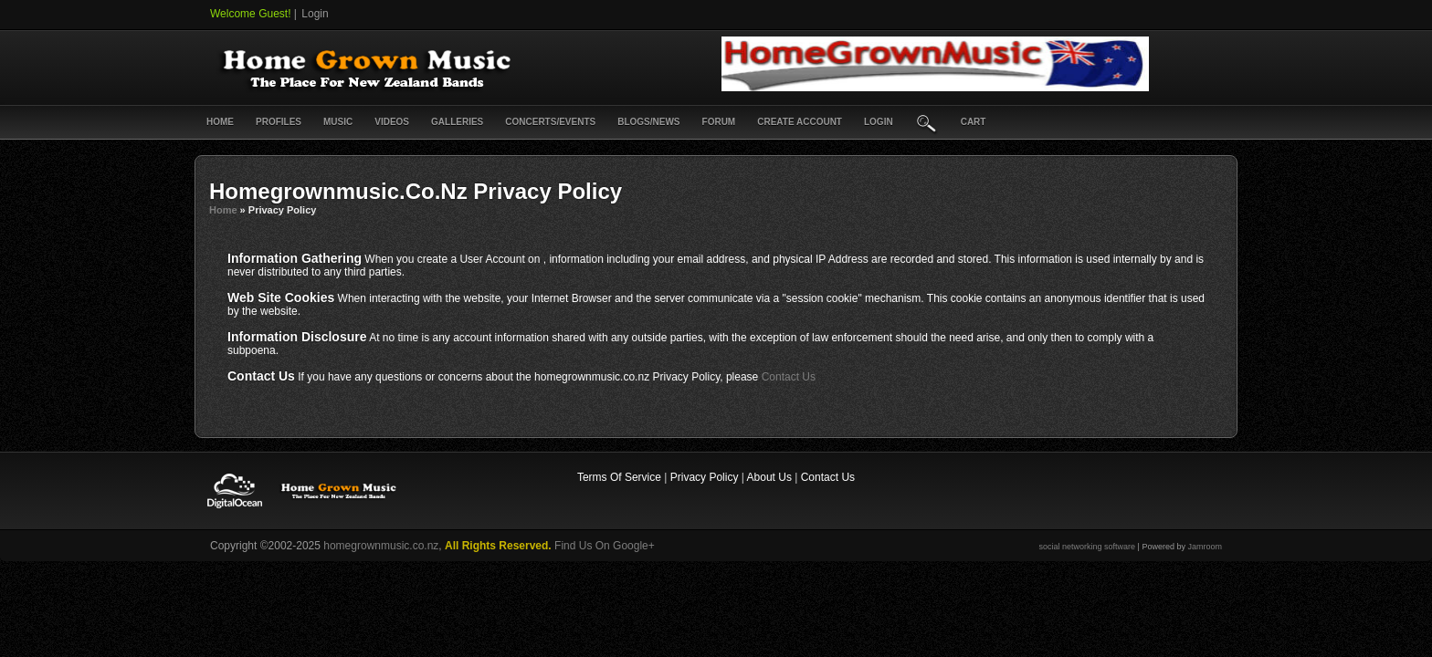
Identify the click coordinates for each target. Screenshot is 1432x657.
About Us (769, 477)
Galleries (457, 122)
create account (799, 122)
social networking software (1087, 546)
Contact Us (789, 376)
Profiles (278, 122)
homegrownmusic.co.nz (380, 545)
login (878, 122)
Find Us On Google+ (604, 545)
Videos (391, 122)
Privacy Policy (704, 477)
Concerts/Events (550, 122)
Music (338, 122)
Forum (719, 122)
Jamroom (1204, 546)
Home (220, 122)
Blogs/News (648, 122)
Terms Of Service (619, 477)
